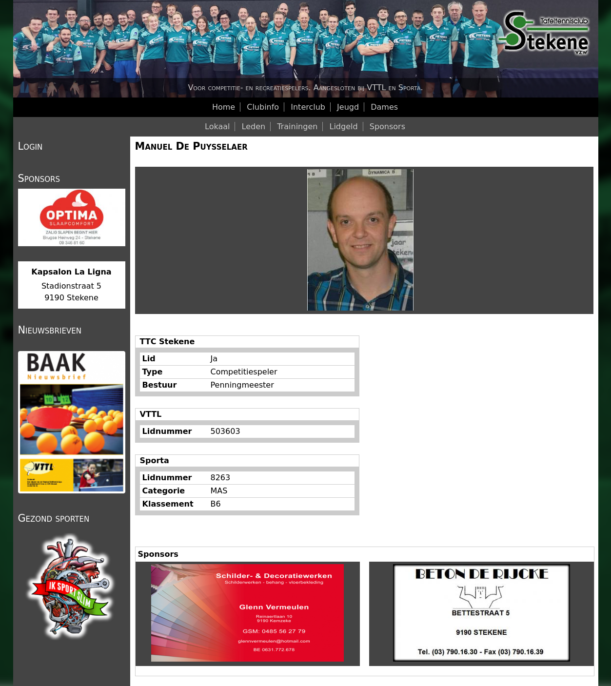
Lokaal (217, 126)
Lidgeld (344, 126)
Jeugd (348, 107)
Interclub (308, 107)
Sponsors (387, 126)
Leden (254, 126)
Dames (384, 107)
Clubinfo (263, 107)
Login (30, 146)
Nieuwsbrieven (49, 330)
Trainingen (297, 126)
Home (223, 107)
